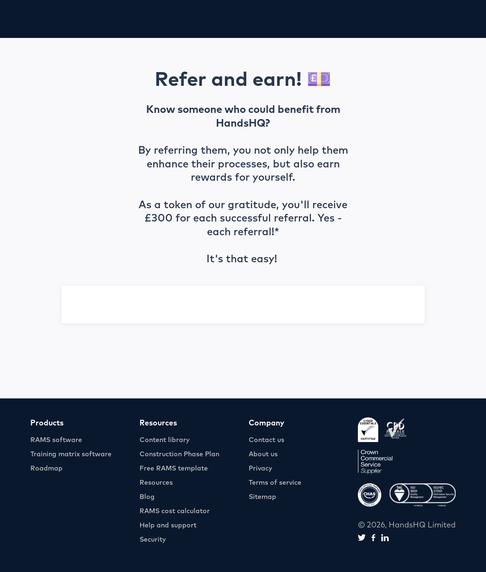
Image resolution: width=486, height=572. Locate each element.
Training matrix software (71, 454)
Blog (147, 497)
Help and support (168, 525)
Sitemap (262, 497)
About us (263, 454)
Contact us (266, 440)
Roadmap (46, 468)
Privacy (260, 468)
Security (153, 539)
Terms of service (275, 483)
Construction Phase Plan (179, 454)
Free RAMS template (174, 468)
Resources (156, 483)
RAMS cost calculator (175, 511)
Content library (165, 440)
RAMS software (56, 440)
